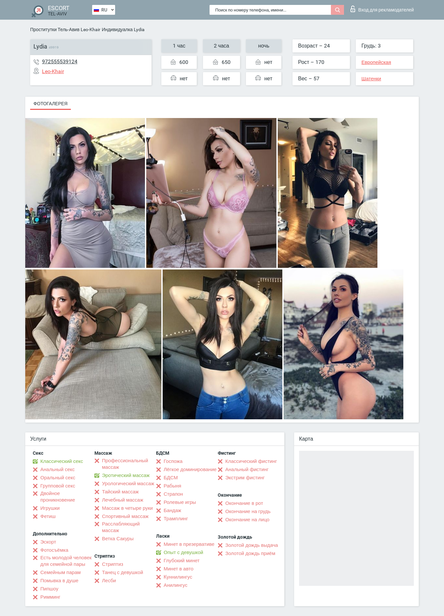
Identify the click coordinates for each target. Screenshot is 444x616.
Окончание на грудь (248, 511)
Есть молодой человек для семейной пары (65, 561)
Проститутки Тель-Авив (54, 29)
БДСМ (171, 478)
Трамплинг (176, 519)
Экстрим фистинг (245, 478)
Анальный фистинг (247, 469)
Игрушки (50, 508)
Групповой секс (57, 486)
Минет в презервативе (189, 544)
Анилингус (175, 585)
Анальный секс (57, 469)
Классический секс (61, 461)
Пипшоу (49, 589)
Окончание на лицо (247, 520)
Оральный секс (57, 478)
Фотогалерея (50, 103)
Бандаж (172, 510)
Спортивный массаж (125, 516)
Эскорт (48, 542)
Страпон (173, 494)
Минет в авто (178, 569)
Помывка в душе (59, 581)
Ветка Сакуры (117, 539)
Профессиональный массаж (125, 464)
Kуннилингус (178, 577)
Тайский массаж (120, 492)
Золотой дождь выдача (251, 545)
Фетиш (48, 516)
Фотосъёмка (54, 550)
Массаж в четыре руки (127, 508)
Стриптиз (112, 564)
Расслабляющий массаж (121, 527)
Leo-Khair (90, 29)
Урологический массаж (128, 484)
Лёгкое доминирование (190, 469)
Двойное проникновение (57, 496)
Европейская (376, 62)
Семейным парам (60, 572)
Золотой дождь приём (250, 553)
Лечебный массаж (122, 500)
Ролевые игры (180, 502)
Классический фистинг (251, 461)
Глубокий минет (182, 561)
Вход (382, 8)
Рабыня (172, 486)
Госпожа (173, 461)
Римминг (50, 597)
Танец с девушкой (122, 572)
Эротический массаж (126, 475)
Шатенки (371, 79)
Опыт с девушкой (183, 552)
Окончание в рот (244, 503)
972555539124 (59, 61)
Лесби (109, 581)
